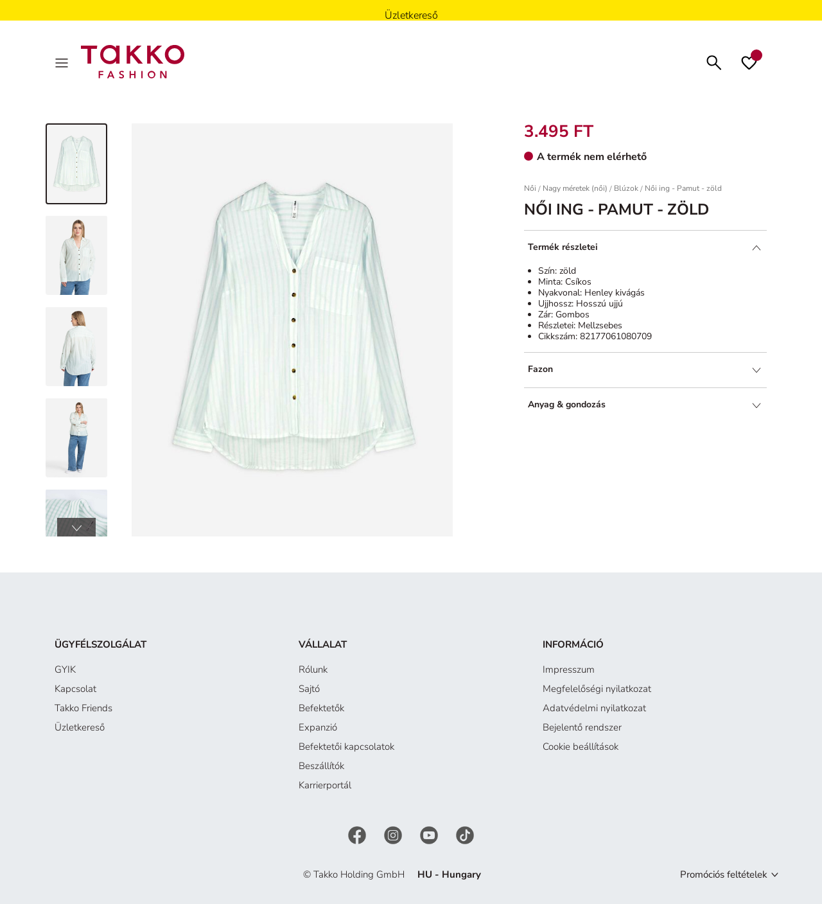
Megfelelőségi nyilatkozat (597, 688)
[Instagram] (394, 834)
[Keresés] (714, 61)
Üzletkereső (80, 727)
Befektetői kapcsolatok (346, 746)
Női (530, 188)
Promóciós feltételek (723, 874)
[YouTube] (430, 834)
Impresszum (569, 669)
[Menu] (63, 62)
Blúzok (626, 188)
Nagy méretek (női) (575, 188)
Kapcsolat (75, 688)
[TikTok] (465, 834)
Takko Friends (83, 708)
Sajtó (309, 688)
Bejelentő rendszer (582, 727)
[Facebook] (358, 834)
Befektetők (321, 708)
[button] (76, 527)
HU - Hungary (449, 874)
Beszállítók (321, 765)
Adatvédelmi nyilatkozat (594, 708)
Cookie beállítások (580, 746)
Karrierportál (325, 785)
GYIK (65, 669)
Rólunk (313, 669)
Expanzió (318, 727)
